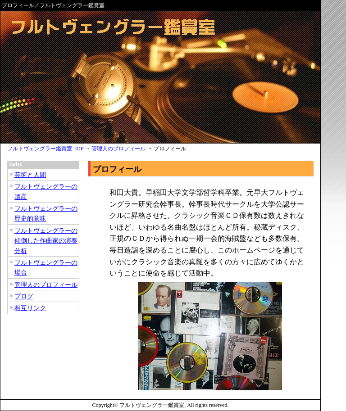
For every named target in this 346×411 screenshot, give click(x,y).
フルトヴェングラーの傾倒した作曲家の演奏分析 (45, 240)
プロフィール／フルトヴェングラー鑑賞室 (53, 5)
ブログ (23, 296)
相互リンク (30, 308)
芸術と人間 (30, 175)
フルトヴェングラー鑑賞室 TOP (45, 148)
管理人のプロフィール (119, 148)
